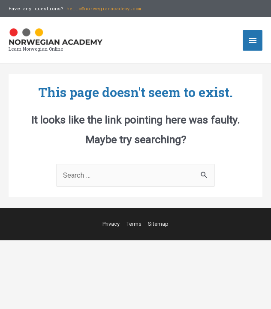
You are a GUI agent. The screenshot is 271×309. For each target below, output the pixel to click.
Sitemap (158, 224)
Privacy (111, 224)
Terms (134, 224)
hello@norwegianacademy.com (103, 9)
